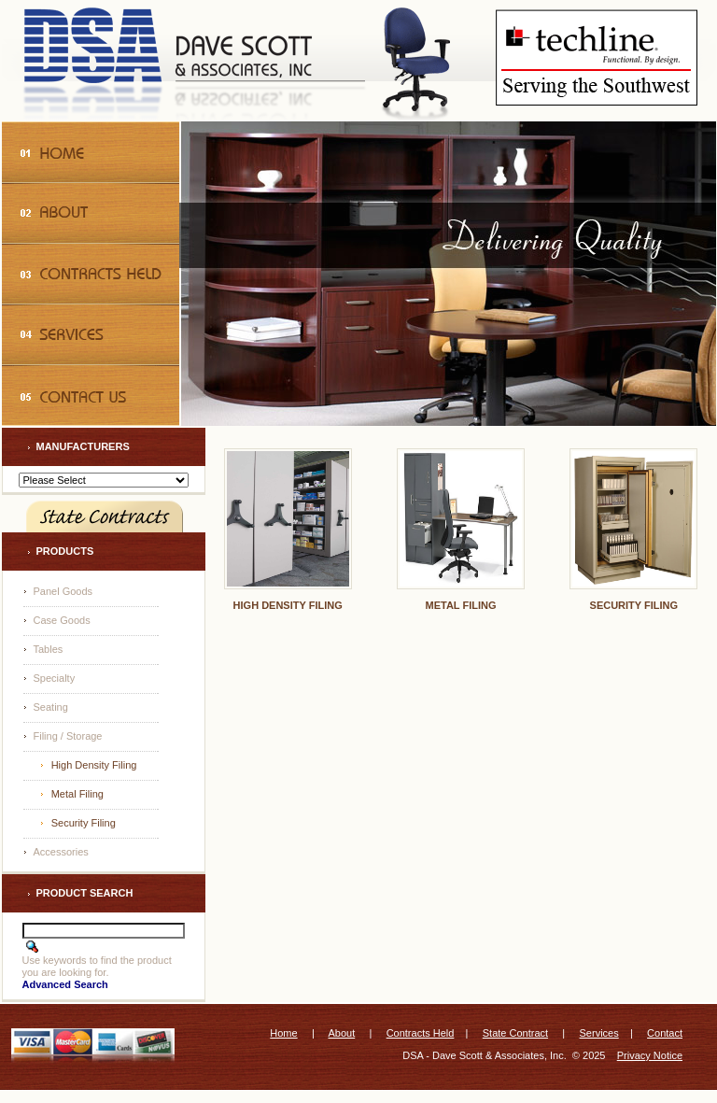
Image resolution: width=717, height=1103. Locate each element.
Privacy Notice (649, 1055)
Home (283, 1033)
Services (599, 1033)
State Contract (515, 1033)
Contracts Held (421, 1033)
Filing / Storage (68, 736)
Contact (664, 1033)
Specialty (55, 678)
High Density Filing (94, 765)
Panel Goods (63, 591)
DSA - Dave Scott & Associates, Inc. (484, 1055)
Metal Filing (77, 793)
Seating (51, 707)
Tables (48, 649)
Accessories (61, 851)
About (341, 1033)
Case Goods (62, 620)
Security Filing (83, 822)
